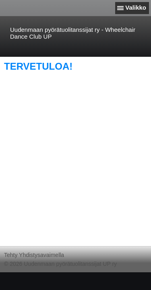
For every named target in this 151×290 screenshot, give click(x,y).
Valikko (135, 7)
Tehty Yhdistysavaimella (34, 255)
